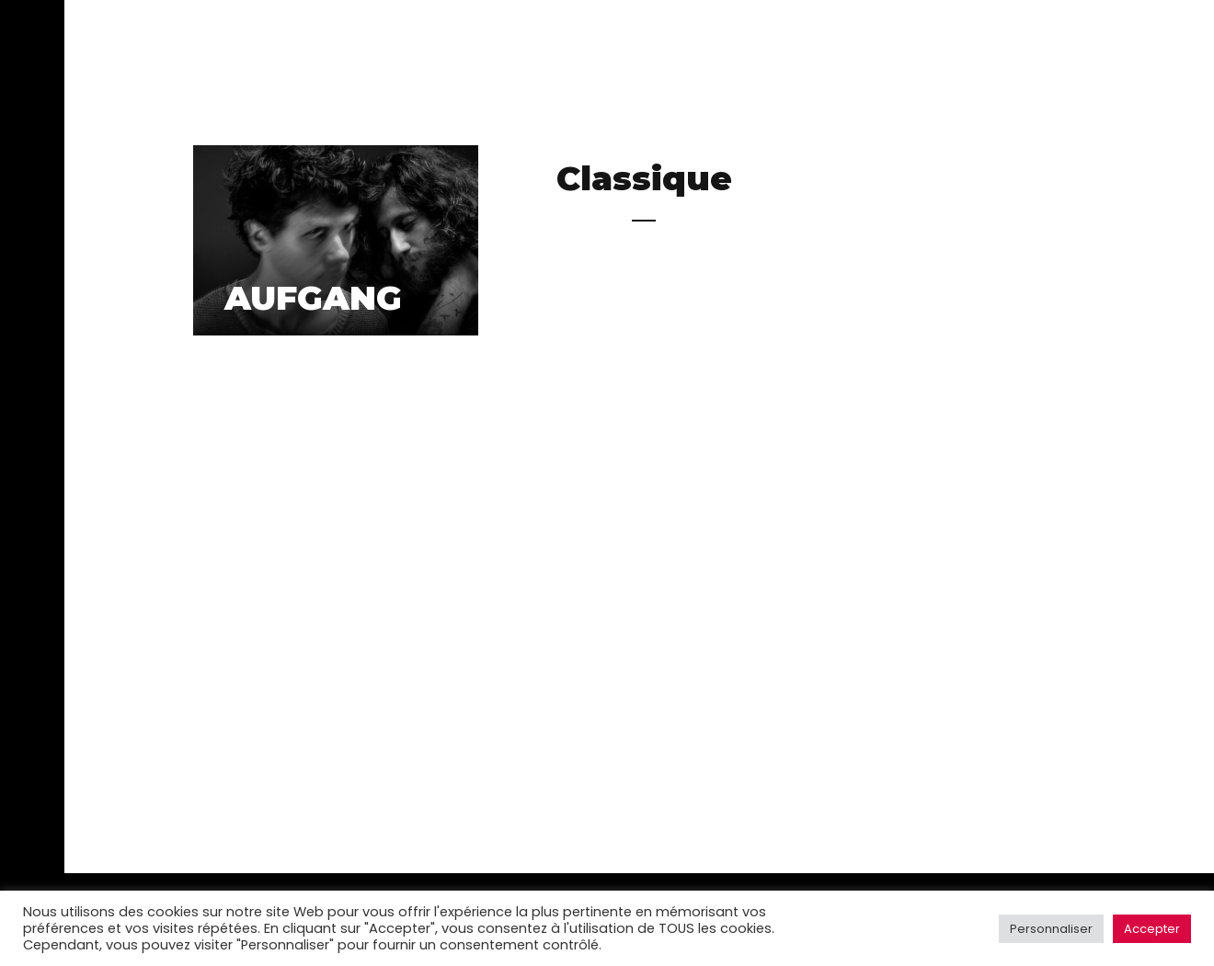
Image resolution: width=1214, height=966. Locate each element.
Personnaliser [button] (1051, 929)
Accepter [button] (1152, 929)
